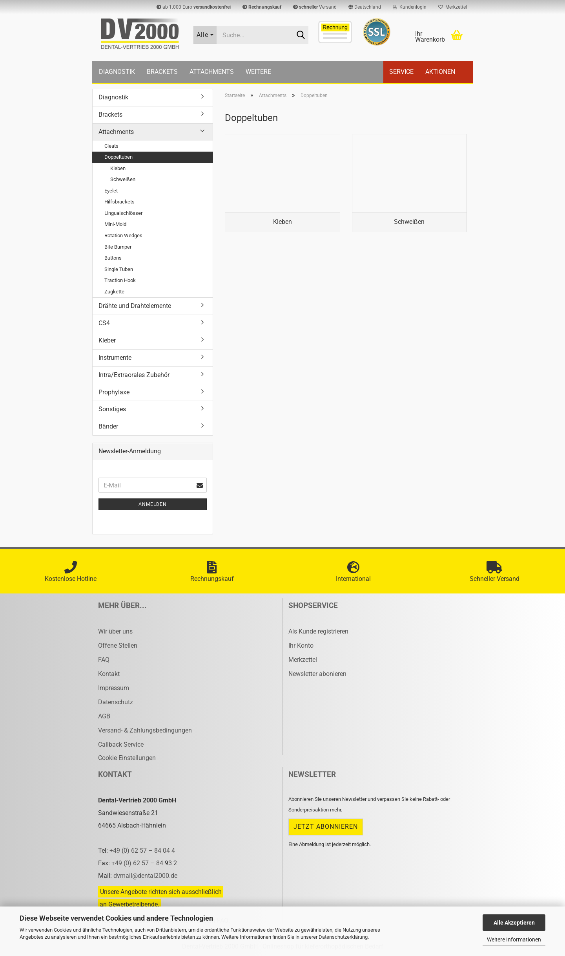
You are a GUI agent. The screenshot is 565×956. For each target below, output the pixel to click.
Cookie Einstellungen (127, 758)
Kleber (107, 340)
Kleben (118, 168)
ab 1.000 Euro (194, 7)
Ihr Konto (300, 645)
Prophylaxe (113, 392)
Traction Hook (120, 280)
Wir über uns (115, 631)
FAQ (103, 659)
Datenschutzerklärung (343, 937)
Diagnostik (117, 71)
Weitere (258, 71)
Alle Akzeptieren (514, 922)
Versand (315, 7)
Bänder (108, 426)
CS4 (104, 323)
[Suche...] (205, 35)
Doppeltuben (118, 157)
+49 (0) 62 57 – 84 (138, 863)
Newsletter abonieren (317, 674)
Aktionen (440, 71)
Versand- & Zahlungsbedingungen (145, 730)
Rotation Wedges (123, 235)
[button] (365, 7)
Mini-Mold (115, 224)
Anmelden (153, 504)
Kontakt (109, 674)
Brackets (162, 71)
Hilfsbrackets (119, 202)
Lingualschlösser (123, 213)
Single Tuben (118, 269)
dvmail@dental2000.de (145, 875)
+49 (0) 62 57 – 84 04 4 (142, 850)
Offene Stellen (117, 645)
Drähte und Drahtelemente (134, 306)
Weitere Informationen (514, 939)
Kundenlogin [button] (409, 7)
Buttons (113, 258)
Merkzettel (452, 7)
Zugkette (114, 292)
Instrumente (114, 357)
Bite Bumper (117, 247)
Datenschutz (115, 702)
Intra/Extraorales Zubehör (134, 375)
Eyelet (111, 191)
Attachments (212, 71)
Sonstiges (112, 409)
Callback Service (121, 744)
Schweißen (122, 179)
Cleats (111, 146)
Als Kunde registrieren (318, 631)
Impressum (113, 688)
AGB (104, 716)
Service (401, 71)
